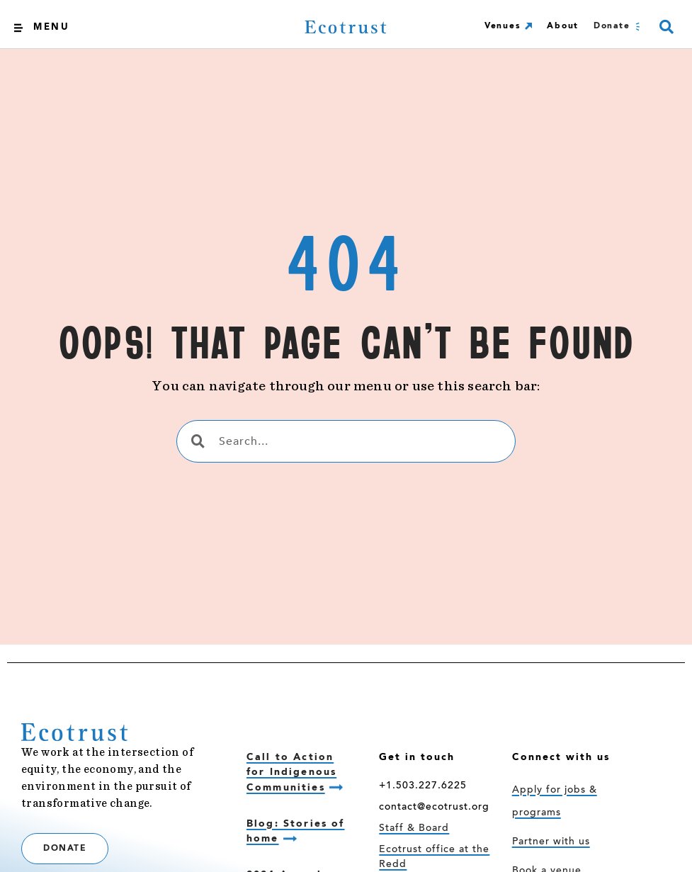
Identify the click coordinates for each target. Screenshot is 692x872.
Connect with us (561, 757)
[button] (666, 27)
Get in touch (417, 757)
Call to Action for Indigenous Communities (291, 772)
